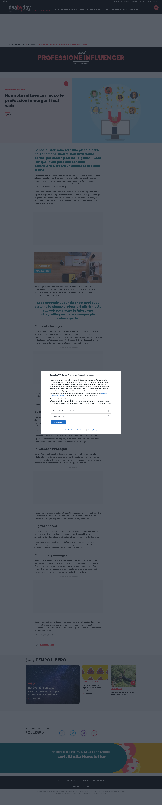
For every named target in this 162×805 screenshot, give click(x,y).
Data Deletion (69, 430)
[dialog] (81, 402)
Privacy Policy (92, 430)
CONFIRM (61, 422)
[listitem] (81, 411)
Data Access (81, 430)
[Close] (117, 375)
